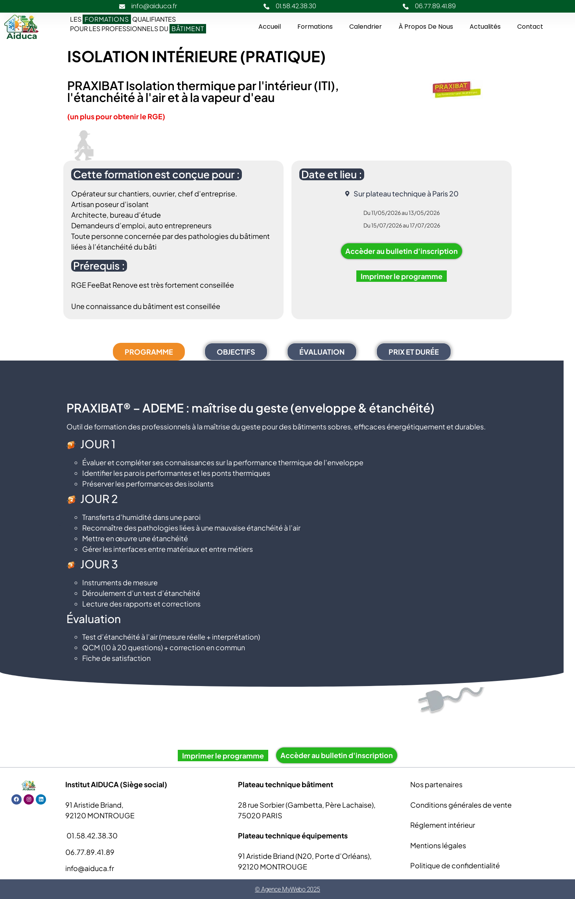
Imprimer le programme (401, 276)
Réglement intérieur (442, 824)
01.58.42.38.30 (91, 835)
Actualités (485, 26)
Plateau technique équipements (293, 835)
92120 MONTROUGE (100, 815)
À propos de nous (425, 26)
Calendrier (365, 26)
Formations (315, 26)
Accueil (269, 26)
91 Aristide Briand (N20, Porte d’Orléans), (305, 855)
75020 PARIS (260, 815)
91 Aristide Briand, (94, 804)
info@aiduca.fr (89, 868)
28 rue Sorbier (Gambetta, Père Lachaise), (307, 804)
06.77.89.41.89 (89, 851)
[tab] (149, 352)
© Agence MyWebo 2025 (287, 889)
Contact (530, 26)
